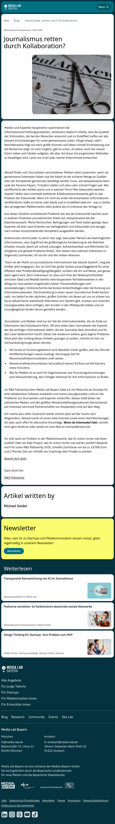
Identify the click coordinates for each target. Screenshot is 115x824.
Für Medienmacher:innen (19, 698)
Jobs (4, 800)
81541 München (11, 750)
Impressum (74, 800)
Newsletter (20, 527)
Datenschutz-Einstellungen (24, 800)
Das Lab (67, 717)
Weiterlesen (18, 568)
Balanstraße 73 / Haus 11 (17, 746)
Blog (4, 717)
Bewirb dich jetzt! (15, 458)
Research (18, 717)
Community (36, 717)
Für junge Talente (13, 686)
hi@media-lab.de (12, 742)
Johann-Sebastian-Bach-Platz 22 (65, 746)
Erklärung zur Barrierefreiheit (17, 805)
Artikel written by (29, 495)
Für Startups (10, 692)
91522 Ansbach (54, 750)
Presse (61, 800)
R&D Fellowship (14, 477)
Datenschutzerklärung (95, 800)
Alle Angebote (11, 680)
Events (53, 717)
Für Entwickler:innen (16, 704)
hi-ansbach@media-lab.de (61, 742)
